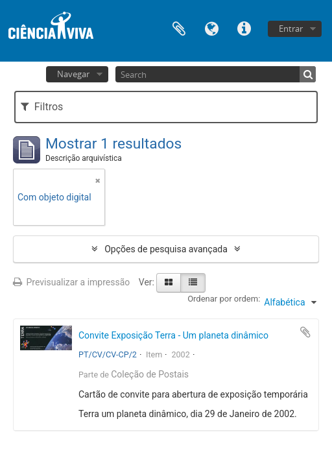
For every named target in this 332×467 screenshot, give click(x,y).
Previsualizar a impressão (71, 282)
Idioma (211, 27)
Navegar (73, 74)
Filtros (42, 107)
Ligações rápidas (244, 27)
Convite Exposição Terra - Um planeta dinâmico (173, 335)
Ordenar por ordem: (223, 299)
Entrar (291, 28)
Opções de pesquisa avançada (166, 249)
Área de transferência (179, 27)
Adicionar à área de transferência (305, 332)
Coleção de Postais (150, 374)
